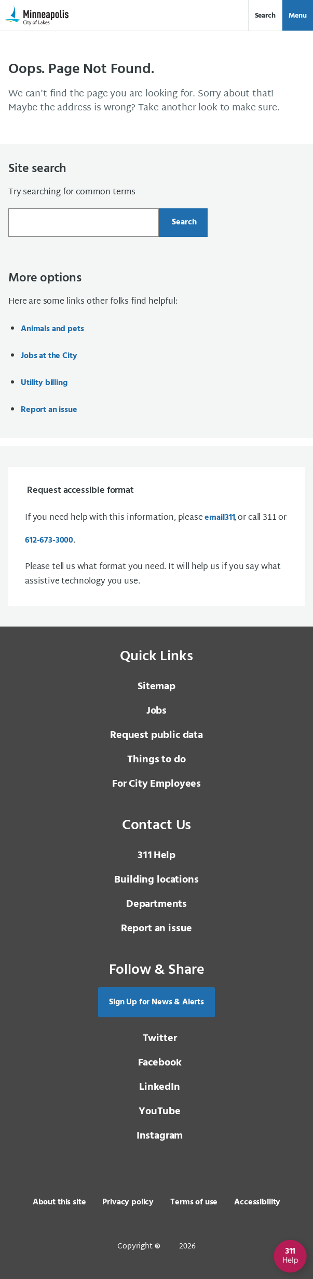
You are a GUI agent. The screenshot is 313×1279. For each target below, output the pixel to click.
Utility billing (44, 383)
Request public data (156, 735)
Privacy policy (128, 1202)
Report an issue (49, 410)
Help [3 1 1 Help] (156, 855)
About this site (59, 1202)
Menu (298, 16)
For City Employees (156, 784)
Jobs (156, 711)
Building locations (156, 880)
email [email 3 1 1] (219, 517)
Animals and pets (52, 329)
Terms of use (193, 1202)
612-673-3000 (49, 540)
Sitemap (156, 686)
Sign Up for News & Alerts (156, 1002)
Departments (156, 904)
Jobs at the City (49, 356)
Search (265, 16)
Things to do (156, 759)
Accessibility (257, 1202)
